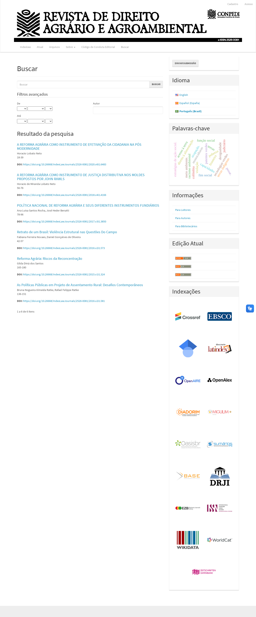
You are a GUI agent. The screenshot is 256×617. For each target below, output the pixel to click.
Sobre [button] (70, 47)
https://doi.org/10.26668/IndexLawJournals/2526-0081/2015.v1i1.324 (64, 274)
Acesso (249, 4)
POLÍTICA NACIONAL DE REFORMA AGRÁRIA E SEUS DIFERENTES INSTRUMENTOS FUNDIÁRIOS (88, 205)
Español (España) (189, 103)
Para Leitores (183, 210)
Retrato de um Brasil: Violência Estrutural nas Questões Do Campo (67, 232)
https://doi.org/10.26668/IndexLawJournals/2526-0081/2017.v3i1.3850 (64, 221)
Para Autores (182, 218)
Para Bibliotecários (186, 226)
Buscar (125, 47)
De (18, 103)
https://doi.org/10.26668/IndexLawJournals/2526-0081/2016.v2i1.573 (64, 248)
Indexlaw (25, 47)
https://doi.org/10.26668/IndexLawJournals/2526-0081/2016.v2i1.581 (64, 301)
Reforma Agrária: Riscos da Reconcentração (49, 258)
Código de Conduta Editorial (98, 47)
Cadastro (232, 4)
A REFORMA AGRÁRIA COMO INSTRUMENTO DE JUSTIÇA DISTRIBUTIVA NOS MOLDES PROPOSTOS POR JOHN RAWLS (81, 177)
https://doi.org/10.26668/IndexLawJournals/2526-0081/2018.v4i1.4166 (64, 195)
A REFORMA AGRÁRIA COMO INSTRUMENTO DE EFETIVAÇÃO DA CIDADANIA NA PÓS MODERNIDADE (79, 146)
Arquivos (54, 47)
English (183, 95)
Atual (40, 47)
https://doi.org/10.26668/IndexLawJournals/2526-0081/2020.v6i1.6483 (64, 164)
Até (19, 116)
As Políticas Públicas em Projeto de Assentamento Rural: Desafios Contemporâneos (80, 285)
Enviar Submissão (185, 63)
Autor (96, 103)
